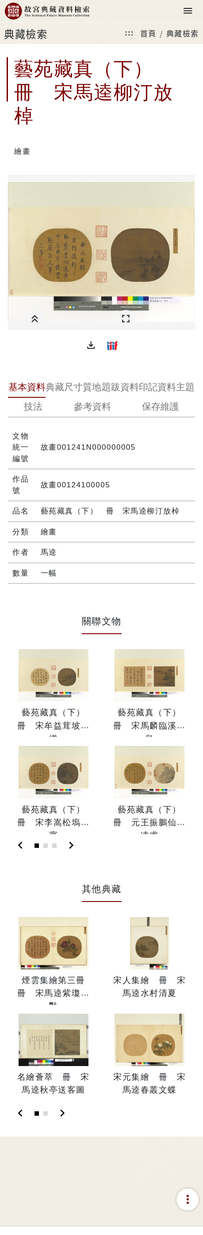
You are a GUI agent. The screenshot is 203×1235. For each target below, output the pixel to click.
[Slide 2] (45, 845)
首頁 (148, 33)
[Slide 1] (36, 845)
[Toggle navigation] (188, 11)
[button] (91, 345)
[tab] (26, 388)
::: (129, 33)
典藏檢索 (182, 33)
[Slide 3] (54, 845)
